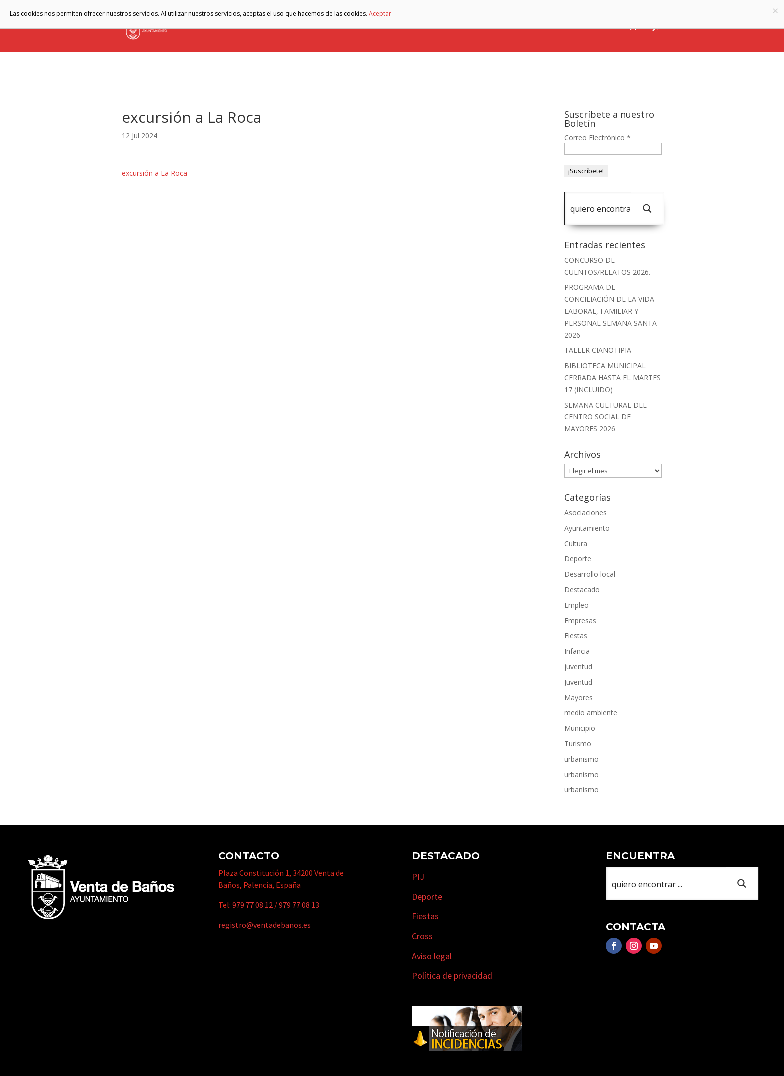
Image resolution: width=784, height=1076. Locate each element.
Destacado (582, 589)
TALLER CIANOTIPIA (598, 350)
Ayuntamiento (318, 26)
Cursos (550, 26)
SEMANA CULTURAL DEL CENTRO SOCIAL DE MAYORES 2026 (605, 417)
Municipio (386, 26)
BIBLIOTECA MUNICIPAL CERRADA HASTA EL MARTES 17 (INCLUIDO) (612, 377)
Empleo (576, 605)
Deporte (578, 559)
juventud (578, 667)
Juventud (578, 682)
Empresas (497, 26)
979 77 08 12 (252, 905)
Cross (422, 936)
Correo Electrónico (597, 137)
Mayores (578, 697)
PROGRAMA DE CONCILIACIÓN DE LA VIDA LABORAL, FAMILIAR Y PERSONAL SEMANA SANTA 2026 (610, 311)
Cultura (576, 543)
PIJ (418, 876)
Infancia (577, 651)
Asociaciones (585, 513)
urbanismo (581, 759)
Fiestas (576, 635)
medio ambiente (591, 713)
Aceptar (380, 14)
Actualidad (596, 26)
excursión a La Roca (155, 173)
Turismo (442, 26)
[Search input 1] (600, 209)
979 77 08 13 (299, 905)
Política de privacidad (452, 976)
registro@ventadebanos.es (264, 925)
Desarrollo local (590, 574)
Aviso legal (432, 956)
